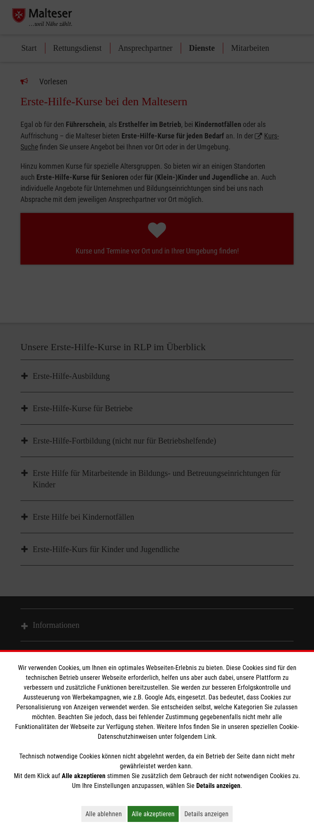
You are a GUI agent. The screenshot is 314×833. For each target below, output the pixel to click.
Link (209, 736)
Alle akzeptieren (155, 814)
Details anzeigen (208, 814)
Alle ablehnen (105, 814)
